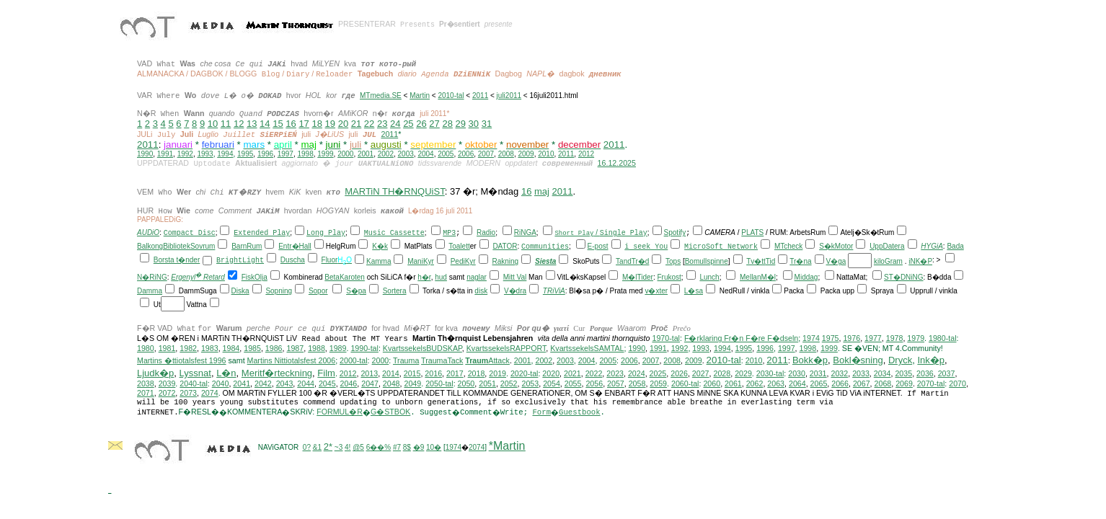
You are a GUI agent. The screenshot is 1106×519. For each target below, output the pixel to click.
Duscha (292, 260)
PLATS (752, 232)
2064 (797, 383)
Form (541, 412)
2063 (775, 383)
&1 (317, 447)
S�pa (356, 291)
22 (369, 123)
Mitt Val (515, 277)
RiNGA (525, 232)
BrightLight (240, 261)
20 (343, 123)
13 (252, 123)
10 (213, 123)
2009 (526, 154)
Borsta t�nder (177, 260)
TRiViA (554, 291)
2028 (721, 373)
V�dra (515, 291)
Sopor (318, 291)
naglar (476, 277)
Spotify (675, 232)
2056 (594, 383)
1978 (894, 338)
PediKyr (463, 261)
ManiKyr (420, 261)
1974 (811, 338)
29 (461, 123)
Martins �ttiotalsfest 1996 (181, 360)
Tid (771, 261)
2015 (412, 373)
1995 (245, 154)
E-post (598, 246)
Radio (486, 232)
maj (541, 191)
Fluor (330, 260)
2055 (573, 383)
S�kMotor (836, 246)
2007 (486, 154)
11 (226, 123)
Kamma (378, 261)
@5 (358, 447)
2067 (861, 383)
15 (278, 123)
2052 (509, 383)
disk (480, 291)
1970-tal (666, 338)
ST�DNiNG (903, 277)
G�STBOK (390, 411)
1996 (265, 154)
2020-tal (524, 373)
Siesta (545, 261)
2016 (433, 373)
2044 (305, 383)
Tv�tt (756, 261)
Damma (149, 291)
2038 (145, 383)
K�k (380, 246)
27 (434, 123)
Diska (240, 291)
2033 (861, 373)
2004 (425, 154)
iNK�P (920, 261)
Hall (305, 246)
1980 (145, 348)
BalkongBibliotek (163, 246)
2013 (369, 373)
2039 (167, 383)
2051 (487, 383)
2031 (818, 373)
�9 (419, 447)
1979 (915, 338)
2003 (406, 154)
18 (316, 123)
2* (328, 446)
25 (408, 123)
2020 (550, 373)
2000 (345, 154)
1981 (167, 348)
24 (395, 123)
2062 (755, 383)
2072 (167, 393)
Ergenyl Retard (198, 277)
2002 (386, 154)
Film (326, 373)
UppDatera (887, 246)
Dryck (900, 360)
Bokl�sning (857, 360)
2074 (209, 393)
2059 (658, 383)
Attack (487, 360)
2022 (594, 373)
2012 (586, 154)
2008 (506, 154)
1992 (185, 154)
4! (347, 447)
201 (714, 360)
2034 (882, 373)
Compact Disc (190, 233)
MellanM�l (758, 277)
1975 (830, 338)
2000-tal (354, 360)
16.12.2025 (617, 163)
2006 (466, 154)
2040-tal (194, 383)
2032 (839, 373)
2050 (466, 383)
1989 (338, 348)
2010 (546, 154)
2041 (241, 383)
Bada (955, 246)
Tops (673, 261)
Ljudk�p (155, 373)
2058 (637, 383)
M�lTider (637, 277)
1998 (306, 154)
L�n (226, 373)
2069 (904, 383)
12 (239, 123)
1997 (285, 154)
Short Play (573, 232)
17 (303, 123)
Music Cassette (394, 233)
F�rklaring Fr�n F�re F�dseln (741, 338)
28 (447, 123)
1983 (209, 348)
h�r (423, 277)
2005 (446, 154)
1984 (231, 348)
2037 (946, 373)
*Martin (507, 446)
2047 (370, 383)
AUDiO (148, 232)
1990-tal (364, 348)
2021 (572, 373)
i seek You (646, 247)
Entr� (288, 246)
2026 (679, 373)
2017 (455, 373)
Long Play (325, 233)
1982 (188, 348)
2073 (188, 393)
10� (433, 447)
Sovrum (202, 246)
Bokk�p (810, 360)
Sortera (395, 291)
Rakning (505, 261)
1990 (145, 154)
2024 (636, 373)
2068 (883, 383)
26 (421, 123)
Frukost (669, 277)
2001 (365, 154)
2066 (840, 383)
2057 (615, 383)
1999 (325, 154)
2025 (658, 373)
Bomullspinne (706, 261)
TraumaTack (442, 360)
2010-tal (451, 95)
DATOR (504, 246)
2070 (957, 383)
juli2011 (509, 95)
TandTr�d (632, 261)
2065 (819, 383)
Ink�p (930, 360)
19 (330, 123)
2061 (733, 383)
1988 (316, 348)
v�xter (656, 291)
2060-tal (685, 383)
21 (356, 123)
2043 (284, 383)
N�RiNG (152, 277)
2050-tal (439, 383)
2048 (391, 383)
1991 (165, 154)
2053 (530, 383)
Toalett (458, 246)
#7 (397, 447)
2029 (743, 373)
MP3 (449, 233)
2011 (480, 95)
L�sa (693, 291)
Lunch (709, 277)
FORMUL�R (340, 411)
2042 (263, 383)
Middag (806, 277)
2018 (476, 373)
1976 (851, 338)
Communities (545, 247)
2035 (903, 373)
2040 (220, 383)
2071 (145, 393)
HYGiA (932, 246)
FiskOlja (254, 277)
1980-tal (943, 338)
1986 (274, 348)
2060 (711, 383)
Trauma (406, 360)
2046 (349, 383)
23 (382, 123)
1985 (252, 348)
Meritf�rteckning (277, 373)
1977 (873, 338)
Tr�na (800, 261)
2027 (700, 373)
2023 (615, 373)
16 (291, 123)
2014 (390, 373)
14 (265, 123)
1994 (225, 154)
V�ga (836, 261)
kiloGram (888, 261)
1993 (205, 154)
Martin (420, 95)
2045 (327, 383)
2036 (925, 373)
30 (474, 123)
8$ (407, 447)
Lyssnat (195, 373)
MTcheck (788, 246)
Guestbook (580, 412)
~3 (338, 447)
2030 (796, 373)
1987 (295, 348)
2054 (551, 383)
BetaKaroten (344, 277)
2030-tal (770, 373)
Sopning (278, 291)
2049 (412, 383)
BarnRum (246, 246)
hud (441, 277)
